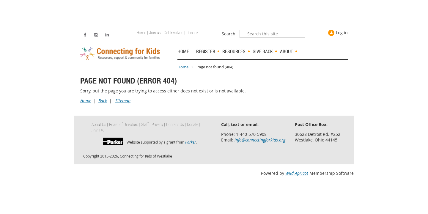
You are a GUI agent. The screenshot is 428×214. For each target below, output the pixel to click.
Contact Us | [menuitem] (176, 124)
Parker (190, 142)
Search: (229, 34)
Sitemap (122, 100)
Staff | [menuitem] (145, 124)
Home (182, 67)
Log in (342, 32)
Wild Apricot (296, 173)
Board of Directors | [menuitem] (124, 124)
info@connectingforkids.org (260, 140)
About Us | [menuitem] (100, 124)
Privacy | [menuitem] (158, 124)
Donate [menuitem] (192, 32)
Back (102, 100)
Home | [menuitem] (142, 32)
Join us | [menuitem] (156, 32)
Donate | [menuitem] (193, 124)
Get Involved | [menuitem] (174, 32)
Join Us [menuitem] (98, 130)
